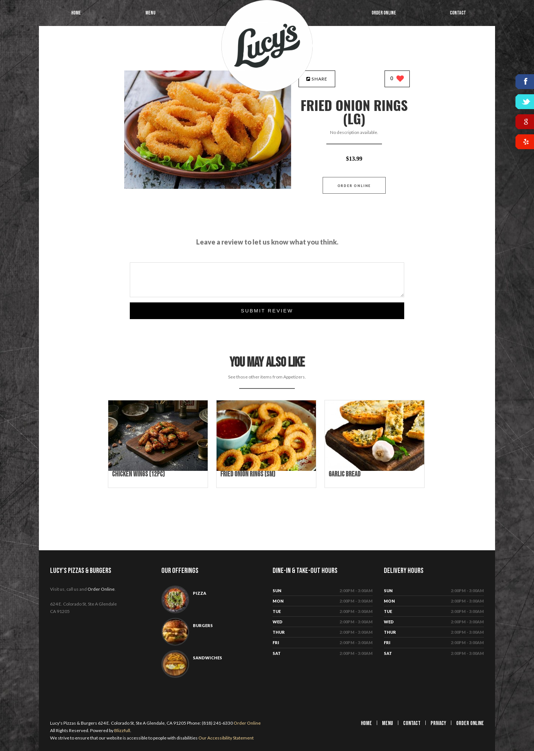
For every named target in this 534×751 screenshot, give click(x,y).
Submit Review (267, 311)
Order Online (384, 13)
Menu (150, 13)
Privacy (438, 723)
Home (76, 13)
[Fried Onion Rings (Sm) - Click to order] (266, 469)
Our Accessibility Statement (226, 738)
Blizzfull (122, 730)
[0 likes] (397, 79)
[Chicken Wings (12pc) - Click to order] (158, 469)
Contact (458, 13)
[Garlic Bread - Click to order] (374, 469)
